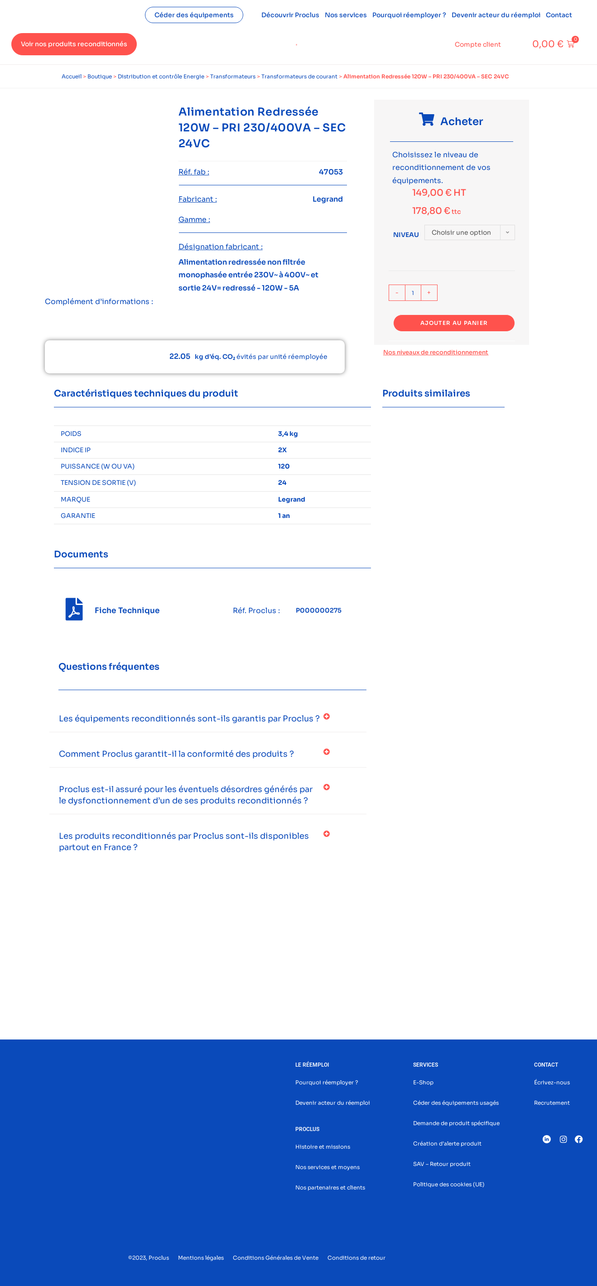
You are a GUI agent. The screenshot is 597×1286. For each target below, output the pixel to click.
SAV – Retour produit (442, 1163)
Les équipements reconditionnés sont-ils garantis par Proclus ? (189, 719)
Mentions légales (201, 1257)
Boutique (99, 76)
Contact (559, 15)
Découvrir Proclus (290, 15)
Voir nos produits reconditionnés (74, 44)
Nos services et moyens (327, 1167)
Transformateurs (232, 76)
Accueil (72, 76)
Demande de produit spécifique (456, 1123)
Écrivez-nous (552, 1082)
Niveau (406, 235)
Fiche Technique (127, 610)
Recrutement (552, 1102)
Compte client (478, 44)
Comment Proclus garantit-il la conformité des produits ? (176, 754)
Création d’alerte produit (447, 1143)
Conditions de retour (356, 1257)
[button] (208, 718)
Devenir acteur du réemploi (496, 15)
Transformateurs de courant (299, 76)
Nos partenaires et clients (330, 1187)
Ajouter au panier (454, 322)
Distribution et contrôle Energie (161, 76)
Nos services (346, 15)
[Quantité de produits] (413, 293)
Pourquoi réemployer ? (409, 15)
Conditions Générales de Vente (275, 1257)
